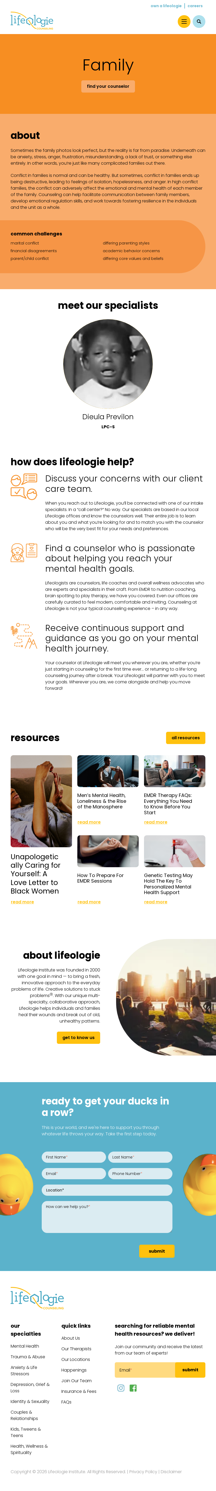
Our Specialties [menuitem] (26, 1330)
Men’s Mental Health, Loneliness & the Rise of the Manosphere (101, 801)
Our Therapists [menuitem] (76, 1349)
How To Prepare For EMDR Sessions (100, 878)
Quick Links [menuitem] (76, 1326)
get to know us (78, 1038)
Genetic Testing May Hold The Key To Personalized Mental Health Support (168, 884)
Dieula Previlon (108, 417)
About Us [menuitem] (70, 1338)
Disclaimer (171, 1472)
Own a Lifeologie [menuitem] (166, 6)
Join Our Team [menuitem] (76, 1381)
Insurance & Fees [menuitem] (78, 1391)
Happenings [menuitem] (74, 1370)
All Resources (186, 738)
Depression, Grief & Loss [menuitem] (30, 1387)
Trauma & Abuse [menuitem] (28, 1357)
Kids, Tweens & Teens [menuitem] (26, 1432)
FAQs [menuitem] (66, 1402)
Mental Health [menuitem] (25, 1346)
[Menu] (184, 21)
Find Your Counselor (108, 86)
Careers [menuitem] (195, 6)
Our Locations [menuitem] (75, 1359)
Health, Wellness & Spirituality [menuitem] (29, 1449)
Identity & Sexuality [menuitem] (30, 1401)
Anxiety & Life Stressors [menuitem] (24, 1370)
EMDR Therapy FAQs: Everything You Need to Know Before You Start (168, 804)
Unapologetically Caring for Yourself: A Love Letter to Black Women (36, 874)
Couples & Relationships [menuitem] (24, 1415)
